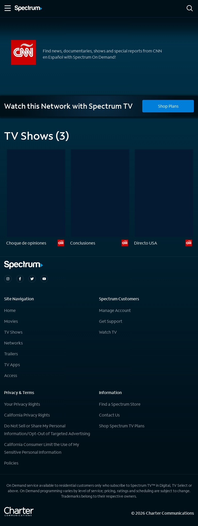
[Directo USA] (164, 198)
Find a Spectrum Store (120, 404)
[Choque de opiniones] (36, 198)
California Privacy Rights (27, 415)
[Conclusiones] (100, 198)
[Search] (190, 8)
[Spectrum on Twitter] (32, 278)
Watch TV (108, 332)
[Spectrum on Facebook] (20, 278)
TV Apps (12, 364)
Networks (13, 343)
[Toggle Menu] (7, 8)
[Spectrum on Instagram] (8, 278)
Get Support (110, 321)
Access (10, 375)
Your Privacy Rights (22, 404)
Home (10, 310)
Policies (11, 463)
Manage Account (115, 310)
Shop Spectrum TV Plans (121, 425)
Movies (11, 321)
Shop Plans (168, 106)
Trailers (11, 353)
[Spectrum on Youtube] (44, 278)
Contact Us (109, 415)
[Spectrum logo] (28, 8)
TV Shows (13, 332)
